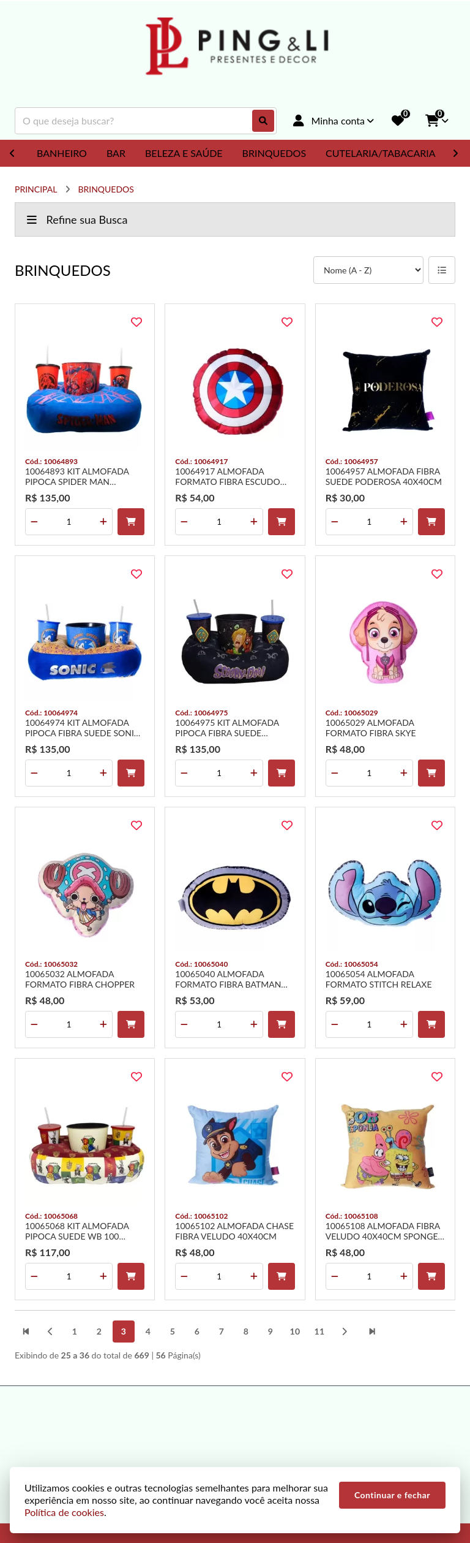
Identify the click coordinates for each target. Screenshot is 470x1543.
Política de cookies (64, 1512)
